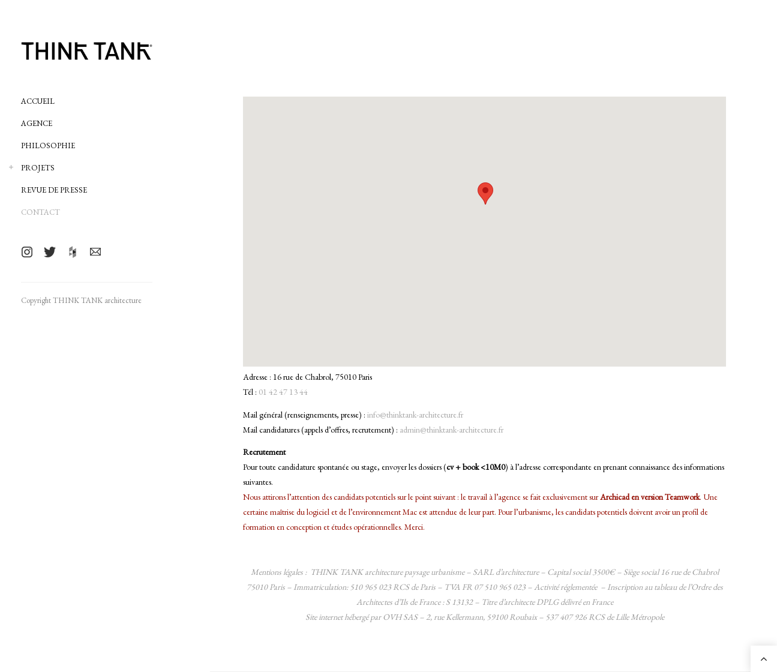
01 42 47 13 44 (283, 391)
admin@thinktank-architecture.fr (451, 429)
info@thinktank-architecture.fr (415, 414)
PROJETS (38, 168)
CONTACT (40, 212)
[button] (485, 193)
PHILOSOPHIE (48, 145)
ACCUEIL (38, 101)
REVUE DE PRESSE (54, 190)
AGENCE (36, 123)
